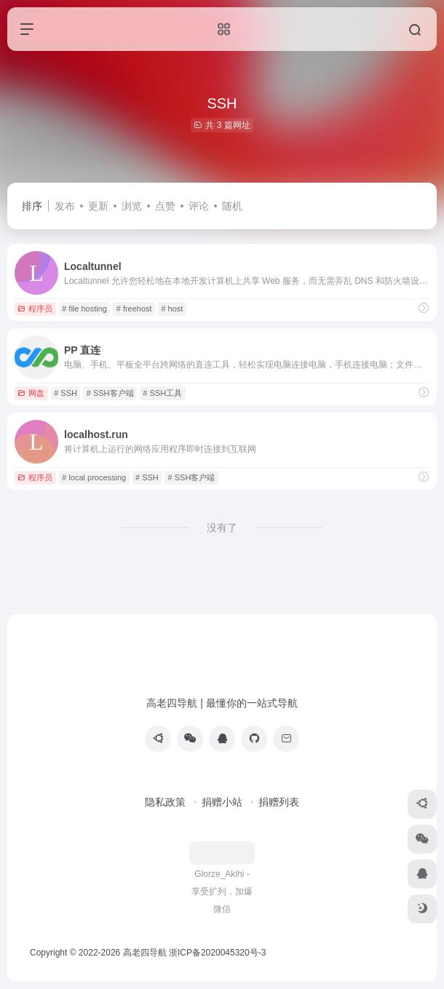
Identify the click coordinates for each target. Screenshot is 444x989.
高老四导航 (145, 953)
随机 (232, 206)
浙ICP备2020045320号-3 (219, 953)
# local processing (94, 477)
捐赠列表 (278, 802)
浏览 (132, 206)
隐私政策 (165, 802)
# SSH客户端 (110, 393)
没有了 (222, 527)
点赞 (165, 206)
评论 (199, 206)
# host (172, 308)
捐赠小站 (222, 802)
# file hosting (84, 308)
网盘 (30, 393)
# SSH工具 (162, 393)
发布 (65, 206)
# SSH (65, 393)
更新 (98, 206)
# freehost (134, 308)
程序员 (34, 308)
